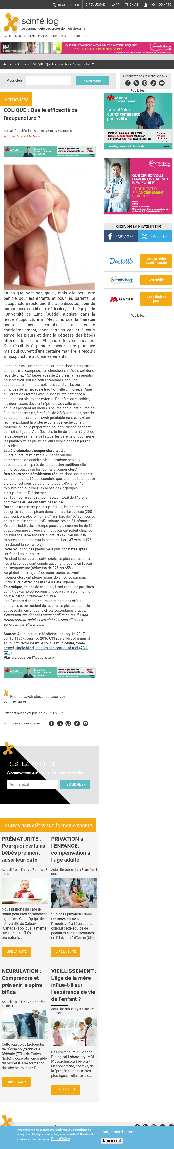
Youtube (85, 723)
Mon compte (160, 4)
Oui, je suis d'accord (118, 1132)
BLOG (86, 36)
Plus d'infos (60, 1139)
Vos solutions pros (156, 299)
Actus (8, 36)
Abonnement (59, 36)
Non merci (112, 1141)
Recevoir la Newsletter (138, 226)
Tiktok (154, 82)
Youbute (163, 82)
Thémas (131, 4)
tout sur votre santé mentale (156, 261)
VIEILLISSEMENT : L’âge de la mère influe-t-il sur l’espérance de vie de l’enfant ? (74, 985)
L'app (115, 4)
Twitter (137, 82)
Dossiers (20, 36)
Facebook (129, 82)
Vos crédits (156, 280)
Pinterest (145, 82)
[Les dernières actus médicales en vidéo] (138, 373)
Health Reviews (38, 36)
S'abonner (76, 784)
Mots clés (14, 80)
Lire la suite (16, 951)
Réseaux (75, 36)
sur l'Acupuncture (40, 657)
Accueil (8, 64)
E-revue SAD (95, 4)
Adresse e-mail (19, 777)
